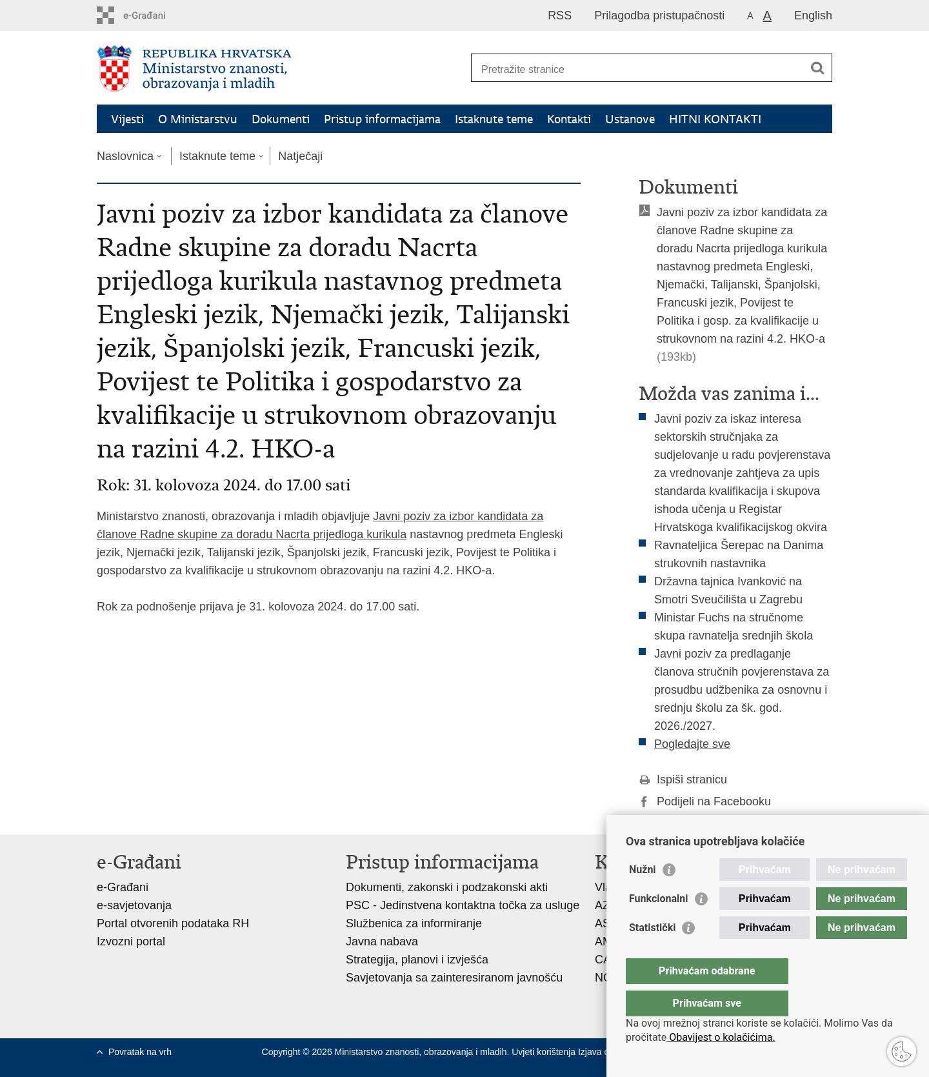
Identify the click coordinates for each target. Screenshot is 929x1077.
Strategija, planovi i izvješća (417, 959)
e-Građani (122, 887)
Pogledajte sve (692, 744)
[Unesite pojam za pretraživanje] (638, 69)
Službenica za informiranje (414, 923)
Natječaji (300, 156)
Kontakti (569, 119)
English (813, 15)
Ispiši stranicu (683, 779)
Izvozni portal (131, 941)
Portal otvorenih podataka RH (173, 923)
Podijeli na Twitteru (696, 823)
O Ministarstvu (197, 119)
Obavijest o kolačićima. (720, 1037)
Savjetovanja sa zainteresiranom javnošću (454, 977)
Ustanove (630, 119)
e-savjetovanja (134, 905)
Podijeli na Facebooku (705, 801)
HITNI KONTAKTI (715, 119)
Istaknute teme (494, 119)
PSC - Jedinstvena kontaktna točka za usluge (462, 905)
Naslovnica (125, 156)
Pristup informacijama (382, 119)
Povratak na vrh (140, 1052)
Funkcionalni (658, 924)
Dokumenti (281, 119)
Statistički (652, 953)
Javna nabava (382, 941)
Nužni (642, 895)
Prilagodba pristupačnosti (659, 15)
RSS (560, 15)
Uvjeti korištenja (545, 1052)
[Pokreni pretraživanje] (817, 67)
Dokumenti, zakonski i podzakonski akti (447, 887)
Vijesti (127, 119)
